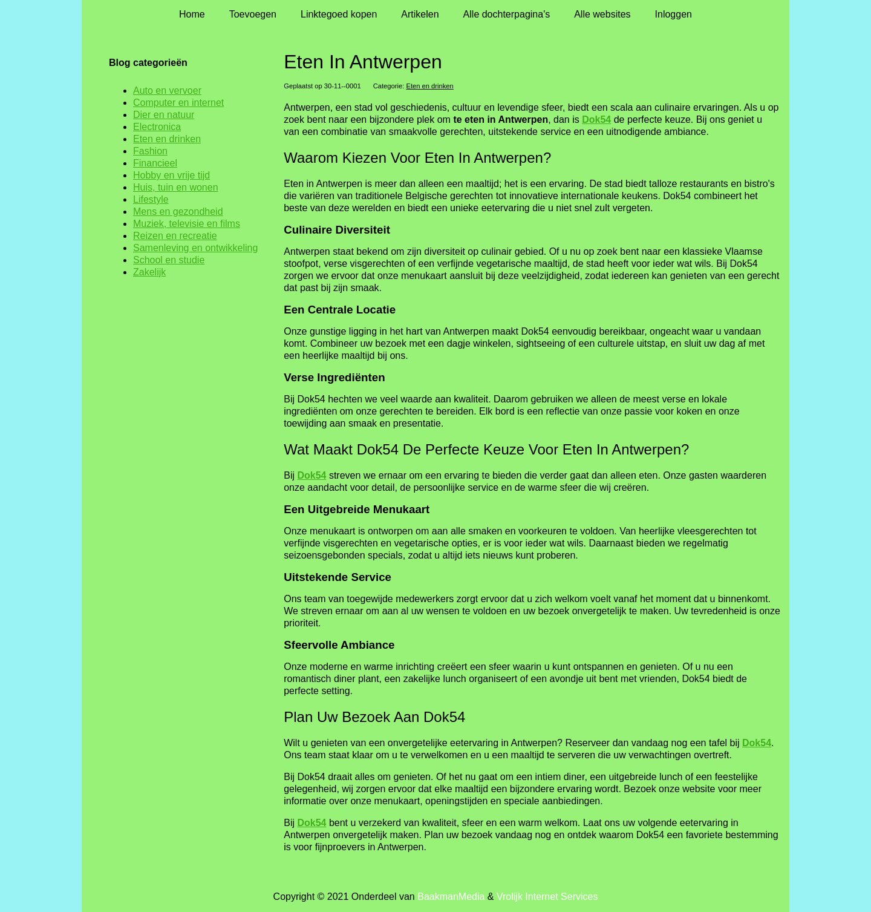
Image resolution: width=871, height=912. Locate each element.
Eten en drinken (429, 86)
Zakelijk (149, 272)
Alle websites (602, 14)
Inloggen (673, 14)
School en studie (168, 260)
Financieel (155, 163)
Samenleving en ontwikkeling (195, 248)
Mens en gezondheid (178, 211)
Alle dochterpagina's (506, 14)
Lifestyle (151, 199)
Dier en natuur (163, 115)
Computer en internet (178, 102)
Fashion (150, 151)
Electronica (157, 127)
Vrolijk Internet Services (547, 896)
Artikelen (420, 14)
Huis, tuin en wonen (175, 187)
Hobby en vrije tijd (171, 175)
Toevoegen (252, 14)
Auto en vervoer (167, 90)
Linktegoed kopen (339, 14)
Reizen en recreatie (175, 236)
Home (192, 14)
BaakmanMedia (450, 896)
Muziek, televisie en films (186, 223)
